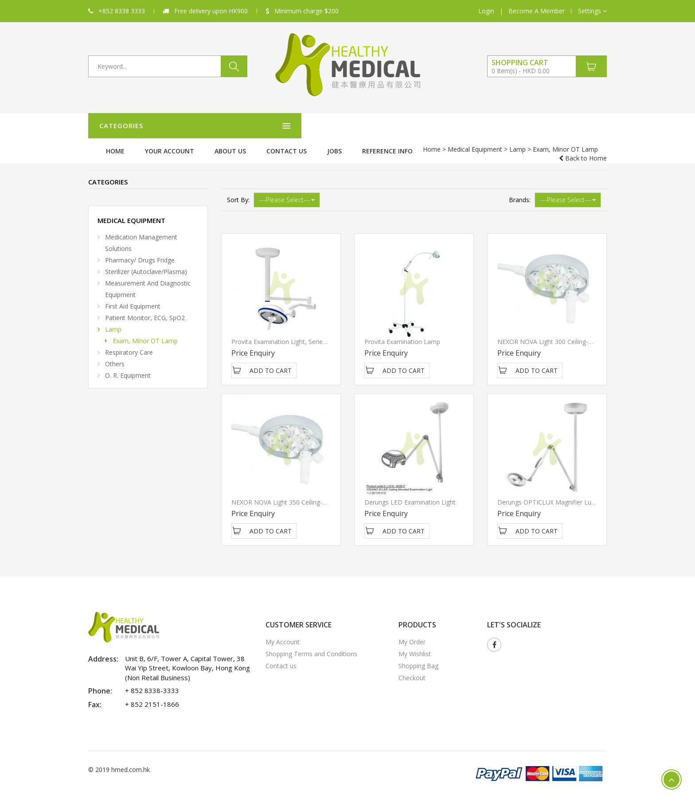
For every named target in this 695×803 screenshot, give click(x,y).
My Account (283, 632)
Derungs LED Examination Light (410, 492)
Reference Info (533, 125)
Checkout (412, 668)
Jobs (480, 125)
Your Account (315, 125)
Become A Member (536, 11)
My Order (412, 632)
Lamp (183, 149)
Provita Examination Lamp (402, 332)
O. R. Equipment (128, 365)
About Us (376, 125)
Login (486, 11)
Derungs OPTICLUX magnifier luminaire (555, 492)
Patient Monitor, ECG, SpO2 (145, 308)
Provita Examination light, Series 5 (281, 332)
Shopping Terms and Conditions (311, 644)
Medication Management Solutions (141, 233)
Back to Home (583, 149)
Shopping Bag (418, 656)
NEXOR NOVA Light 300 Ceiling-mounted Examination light (582, 332)
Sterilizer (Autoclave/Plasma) (146, 262)
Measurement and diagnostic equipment (148, 279)
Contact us (433, 125)
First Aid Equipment (132, 296)
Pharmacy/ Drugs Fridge (140, 250)
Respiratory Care (129, 342)
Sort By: (238, 190)
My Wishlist (414, 644)
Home (261, 125)
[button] (592, 11)
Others (115, 354)
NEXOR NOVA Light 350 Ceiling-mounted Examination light (316, 492)
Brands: (520, 190)
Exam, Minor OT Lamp (145, 331)
